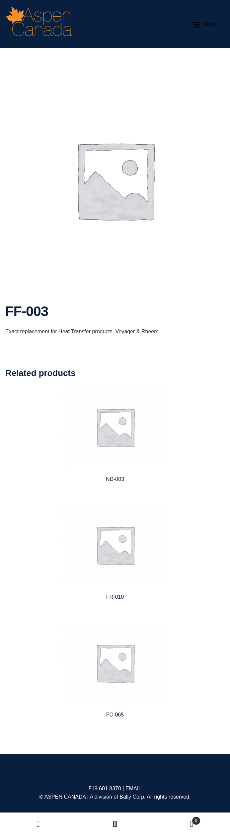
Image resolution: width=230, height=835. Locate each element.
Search (115, 823)
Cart (176, 819)
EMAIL (133, 788)
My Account (38, 823)
